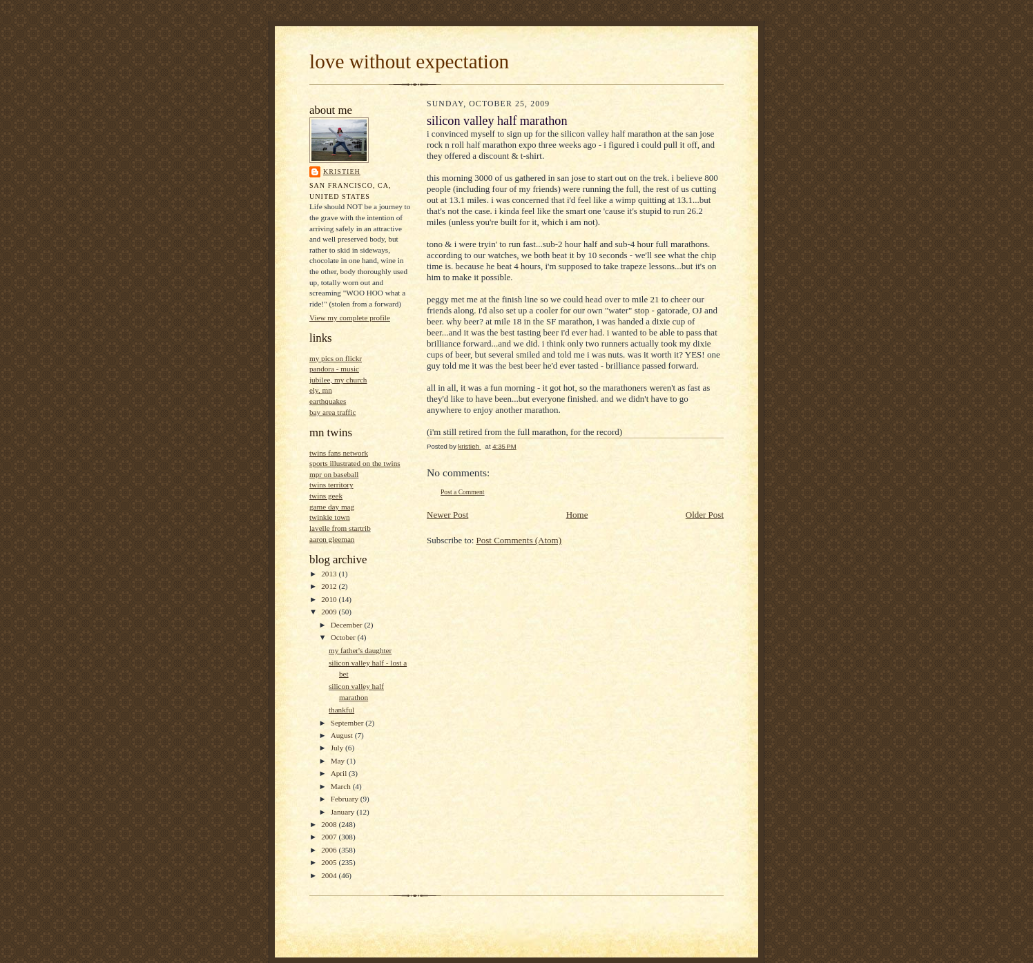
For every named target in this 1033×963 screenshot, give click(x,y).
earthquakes (327, 401)
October (344, 637)
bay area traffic (332, 412)
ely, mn (320, 390)
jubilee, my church (338, 380)
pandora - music (334, 368)
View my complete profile (349, 317)
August (343, 735)
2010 (329, 599)
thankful (341, 710)
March (342, 786)
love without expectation (409, 61)
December (348, 625)
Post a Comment (463, 492)
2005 (329, 862)
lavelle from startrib (340, 528)
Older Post (705, 514)
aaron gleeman (331, 539)
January (344, 812)
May (339, 761)
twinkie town (329, 517)
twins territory (331, 484)
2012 (329, 586)
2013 (329, 574)
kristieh (341, 171)
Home (577, 514)
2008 (329, 824)
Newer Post (447, 514)
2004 (329, 875)
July (338, 747)
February (345, 799)
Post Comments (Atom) (519, 540)
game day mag (331, 507)
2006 (329, 850)
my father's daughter (360, 650)
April (340, 773)
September (348, 723)
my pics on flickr (335, 358)
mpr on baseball (333, 474)
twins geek (325, 496)
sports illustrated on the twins (354, 463)
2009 (329, 611)
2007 (329, 837)
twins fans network (338, 453)
